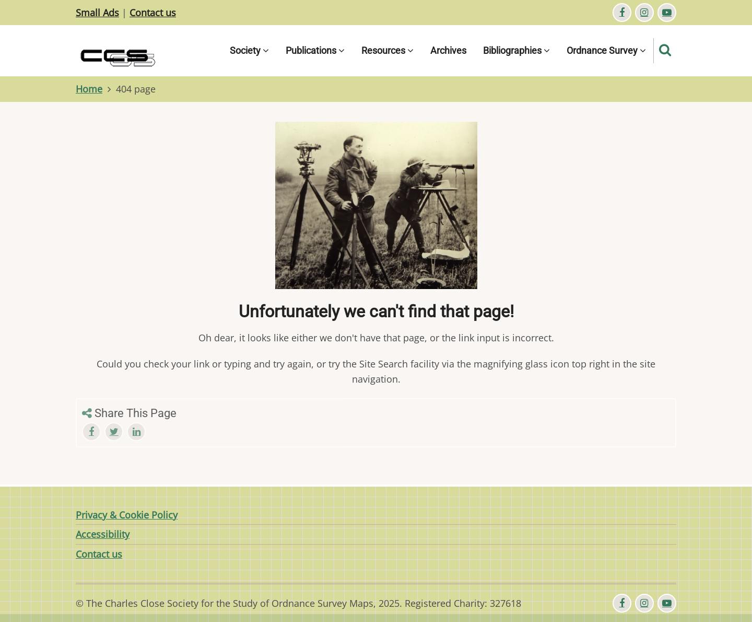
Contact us (153, 12)
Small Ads (97, 12)
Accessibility (103, 534)
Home (89, 89)
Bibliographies (516, 50)
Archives (448, 50)
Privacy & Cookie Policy (127, 515)
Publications (315, 50)
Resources (387, 50)
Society (249, 50)
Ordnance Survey (606, 50)
